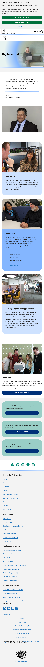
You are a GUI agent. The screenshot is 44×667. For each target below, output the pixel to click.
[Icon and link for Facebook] (12, 464)
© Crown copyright (21, 661)
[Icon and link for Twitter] (17, 464)
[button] (41, 31)
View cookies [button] (22, 26)
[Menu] (36, 32)
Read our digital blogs (22, 392)
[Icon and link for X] (16, 608)
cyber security (14, 265)
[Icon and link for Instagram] (28, 464)
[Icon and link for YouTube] (33, 464)
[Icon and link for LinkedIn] (22, 464)
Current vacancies (22, 413)
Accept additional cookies (22, 17)
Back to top (6, 614)
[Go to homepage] (8, 31)
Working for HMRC (22, 432)
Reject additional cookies (22, 22)
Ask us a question (22, 451)
